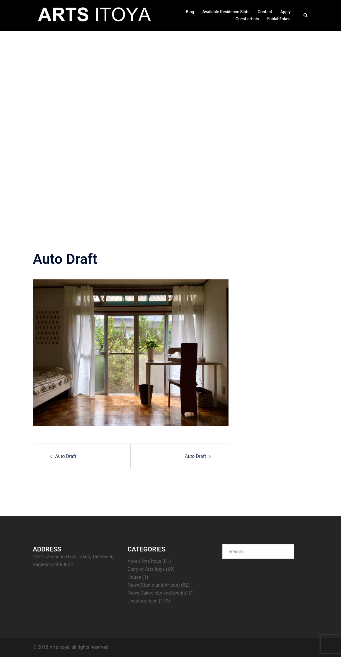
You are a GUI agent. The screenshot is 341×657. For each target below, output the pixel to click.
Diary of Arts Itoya (146, 569)
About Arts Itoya (144, 561)
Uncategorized (142, 601)
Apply (285, 11)
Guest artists (247, 18)
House (134, 577)
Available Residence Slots (226, 11)
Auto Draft (65, 456)
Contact (265, 11)
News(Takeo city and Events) (157, 593)
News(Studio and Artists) (153, 585)
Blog (190, 11)
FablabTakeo (279, 18)
